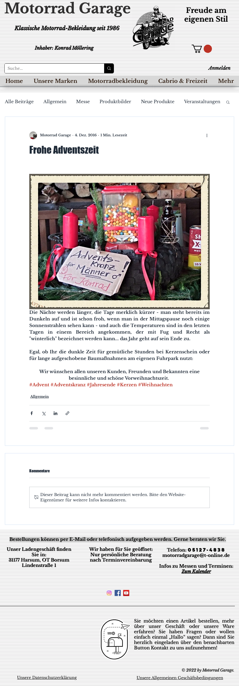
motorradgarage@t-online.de (196, 555)
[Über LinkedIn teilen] (55, 413)
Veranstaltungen (202, 101)
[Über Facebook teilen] (31, 413)
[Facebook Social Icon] (118, 593)
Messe (83, 101)
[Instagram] (109, 593)
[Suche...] (51, 68)
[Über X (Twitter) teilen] (43, 413)
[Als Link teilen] (67, 413)
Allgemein (54, 101)
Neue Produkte (157, 101)
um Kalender (198, 571)
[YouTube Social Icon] (126, 593)
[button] (202, 49)
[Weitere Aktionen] (207, 135)
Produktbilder (115, 101)
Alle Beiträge (19, 101)
